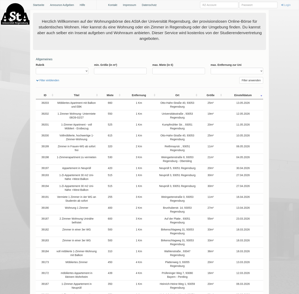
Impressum (129, 4)
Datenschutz (149, 4)
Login (286, 4)
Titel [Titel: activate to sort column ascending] (79, 95)
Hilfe (82, 4)
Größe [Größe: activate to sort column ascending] (231, 95)
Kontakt (112, 4)
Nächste (255, 287)
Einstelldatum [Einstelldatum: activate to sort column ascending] (251, 95)
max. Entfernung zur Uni (226, 64)
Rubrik (40, 64)
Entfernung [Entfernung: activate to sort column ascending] (135, 95)
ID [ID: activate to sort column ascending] (41, 95)
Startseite (38, 4)
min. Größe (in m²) (105, 64)
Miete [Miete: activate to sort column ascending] (117, 95)
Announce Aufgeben (62, 4)
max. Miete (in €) (162, 64)
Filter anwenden (251, 80)
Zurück (225, 287)
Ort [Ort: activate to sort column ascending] (185, 95)
